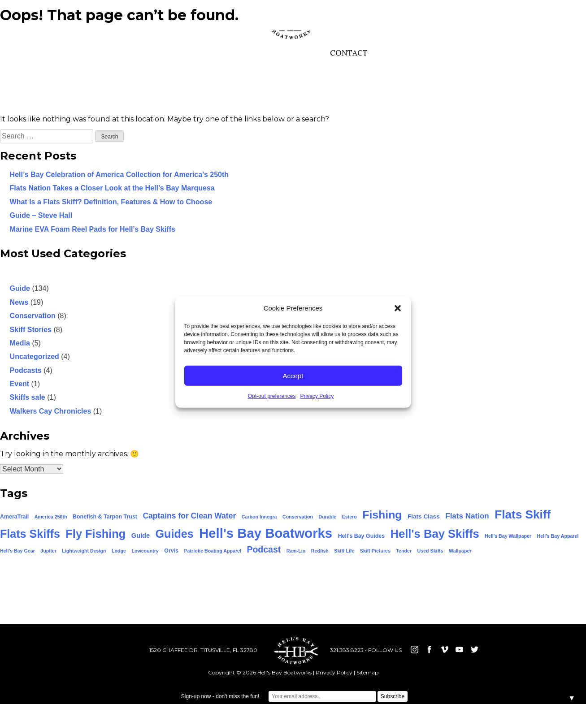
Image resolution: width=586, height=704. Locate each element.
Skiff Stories (31, 329)
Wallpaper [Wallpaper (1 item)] (460, 550)
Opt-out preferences (272, 396)
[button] (397, 308)
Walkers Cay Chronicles (50, 411)
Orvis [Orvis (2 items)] (171, 551)
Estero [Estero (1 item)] (349, 516)
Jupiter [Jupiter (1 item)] (48, 550)
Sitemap (367, 672)
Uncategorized (34, 356)
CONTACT (349, 53)
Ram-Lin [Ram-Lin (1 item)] (296, 550)
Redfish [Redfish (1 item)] (320, 550)
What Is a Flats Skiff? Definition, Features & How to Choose (111, 202)
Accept (293, 375)
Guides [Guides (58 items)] (175, 533)
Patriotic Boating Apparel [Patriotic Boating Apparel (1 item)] (212, 550)
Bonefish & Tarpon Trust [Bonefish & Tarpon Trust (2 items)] (105, 517)
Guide (20, 288)
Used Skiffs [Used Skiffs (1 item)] (430, 550)
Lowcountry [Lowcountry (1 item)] (144, 550)
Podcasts (26, 370)
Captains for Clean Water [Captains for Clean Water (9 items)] (189, 515)
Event (20, 384)
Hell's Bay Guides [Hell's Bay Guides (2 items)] (361, 536)
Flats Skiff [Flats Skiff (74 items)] (523, 514)
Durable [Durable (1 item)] (328, 516)
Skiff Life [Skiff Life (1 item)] (344, 550)
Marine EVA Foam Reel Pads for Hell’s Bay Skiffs (92, 229)
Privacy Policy (317, 396)
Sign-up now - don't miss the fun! (220, 696)
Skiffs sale (27, 397)
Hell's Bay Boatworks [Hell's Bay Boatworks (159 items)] (265, 533)
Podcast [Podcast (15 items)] (264, 549)
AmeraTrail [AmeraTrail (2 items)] (14, 517)
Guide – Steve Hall (41, 215)
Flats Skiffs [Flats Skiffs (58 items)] (30, 533)
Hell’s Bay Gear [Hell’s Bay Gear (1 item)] (17, 550)
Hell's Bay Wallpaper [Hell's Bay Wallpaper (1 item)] (508, 536)
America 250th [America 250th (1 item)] (51, 516)
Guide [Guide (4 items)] (140, 535)
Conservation (33, 316)
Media (20, 343)
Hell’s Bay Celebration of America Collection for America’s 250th (119, 174)
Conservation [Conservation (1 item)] (297, 516)
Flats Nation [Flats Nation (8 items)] (467, 516)
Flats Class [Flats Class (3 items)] (424, 516)
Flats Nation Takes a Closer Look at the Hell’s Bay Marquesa (112, 188)
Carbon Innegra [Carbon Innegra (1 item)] (259, 516)
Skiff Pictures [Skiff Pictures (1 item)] (375, 550)
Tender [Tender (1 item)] (404, 550)
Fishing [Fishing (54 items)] (382, 515)
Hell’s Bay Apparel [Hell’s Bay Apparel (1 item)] (558, 536)
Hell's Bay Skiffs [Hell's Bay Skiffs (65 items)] (435, 533)
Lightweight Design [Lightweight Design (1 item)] (84, 550)
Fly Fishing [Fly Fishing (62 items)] (95, 533)
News (19, 302)
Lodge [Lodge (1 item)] (119, 550)
